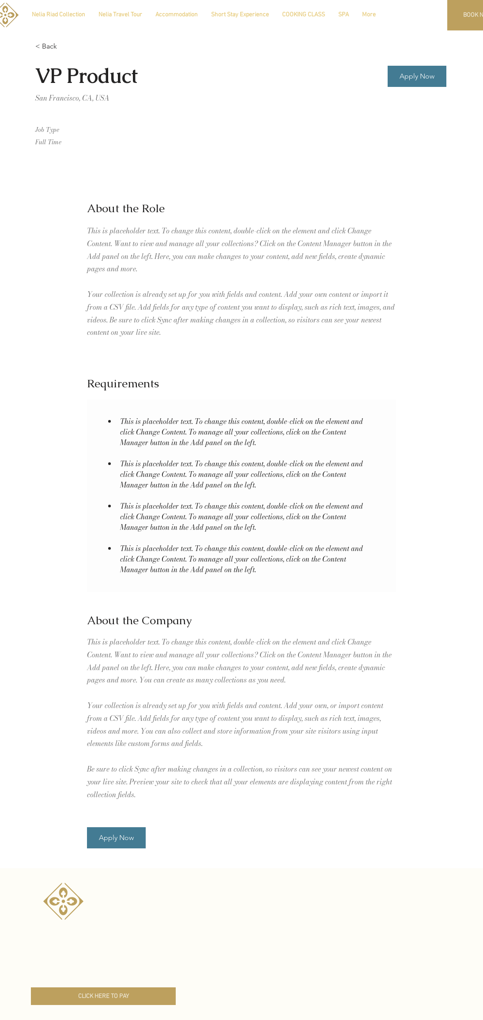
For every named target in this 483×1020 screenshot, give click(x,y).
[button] (417, 76)
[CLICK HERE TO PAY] (103, 996)
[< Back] (66, 46)
